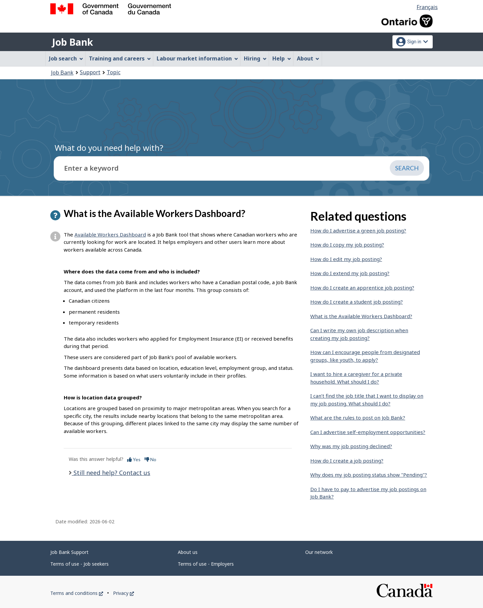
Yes (134, 459)
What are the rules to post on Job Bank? (357, 417)
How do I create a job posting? (346, 460)
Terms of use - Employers (206, 564)
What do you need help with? (109, 147)
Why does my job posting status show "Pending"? (368, 474)
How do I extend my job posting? (349, 273)
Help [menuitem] (281, 58)
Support (90, 72)
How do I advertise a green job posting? (358, 230)
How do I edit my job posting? (346, 259)
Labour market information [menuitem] (197, 58)
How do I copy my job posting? (347, 244)
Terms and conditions (76, 593)
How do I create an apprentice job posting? (362, 287)
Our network (319, 552)
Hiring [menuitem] (255, 58)
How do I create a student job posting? (356, 301)
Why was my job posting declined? (351, 446)
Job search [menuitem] (66, 58)
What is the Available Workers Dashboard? (361, 316)
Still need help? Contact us (111, 473)
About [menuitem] (308, 58)
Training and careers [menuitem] (120, 58)
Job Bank (72, 42)
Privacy (123, 593)
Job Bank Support (69, 552)
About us (188, 552)
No (150, 459)
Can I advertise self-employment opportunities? (367, 432)
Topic (113, 72)
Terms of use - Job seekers (79, 564)
